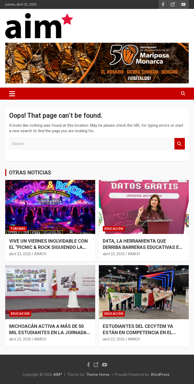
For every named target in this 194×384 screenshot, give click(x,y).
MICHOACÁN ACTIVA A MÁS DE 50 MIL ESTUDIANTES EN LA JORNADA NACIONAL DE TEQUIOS (48, 332)
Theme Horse (98, 374)
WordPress (160, 374)
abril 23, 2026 (20, 254)
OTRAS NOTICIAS (30, 172)
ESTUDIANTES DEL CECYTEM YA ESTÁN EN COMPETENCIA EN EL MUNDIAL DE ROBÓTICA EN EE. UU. (140, 332)
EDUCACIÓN (113, 229)
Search (179, 144)
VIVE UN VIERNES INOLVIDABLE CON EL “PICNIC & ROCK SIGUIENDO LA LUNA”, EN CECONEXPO (48, 247)
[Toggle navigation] (12, 94)
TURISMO (18, 229)
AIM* (57, 374)
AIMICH (40, 254)
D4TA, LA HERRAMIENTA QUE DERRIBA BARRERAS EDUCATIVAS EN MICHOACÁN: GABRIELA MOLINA (142, 247)
